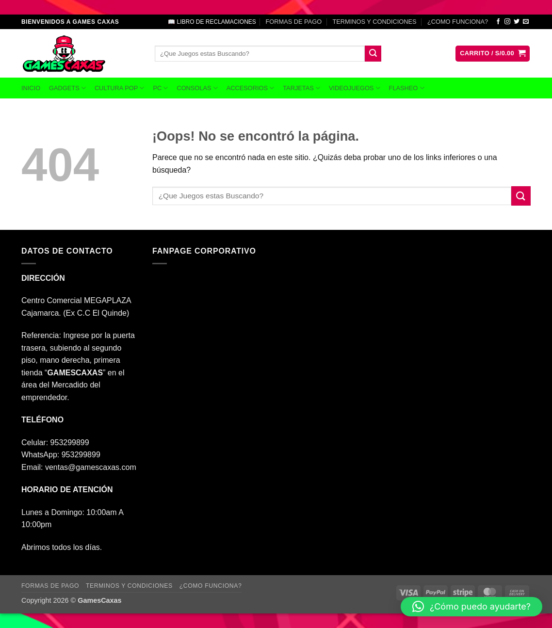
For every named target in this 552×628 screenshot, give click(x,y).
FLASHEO (406, 88)
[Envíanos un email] (526, 21)
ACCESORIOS (251, 88)
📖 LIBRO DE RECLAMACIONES (212, 21)
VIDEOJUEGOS (354, 88)
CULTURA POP (120, 88)
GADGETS (67, 88)
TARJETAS (301, 88)
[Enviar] (373, 54)
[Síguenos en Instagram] (507, 21)
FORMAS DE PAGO (293, 21)
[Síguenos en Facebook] (498, 21)
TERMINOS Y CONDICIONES (375, 21)
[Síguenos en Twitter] (517, 21)
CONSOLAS (197, 88)
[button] (492, 54)
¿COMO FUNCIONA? (457, 21)
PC (160, 88)
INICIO (30, 88)
